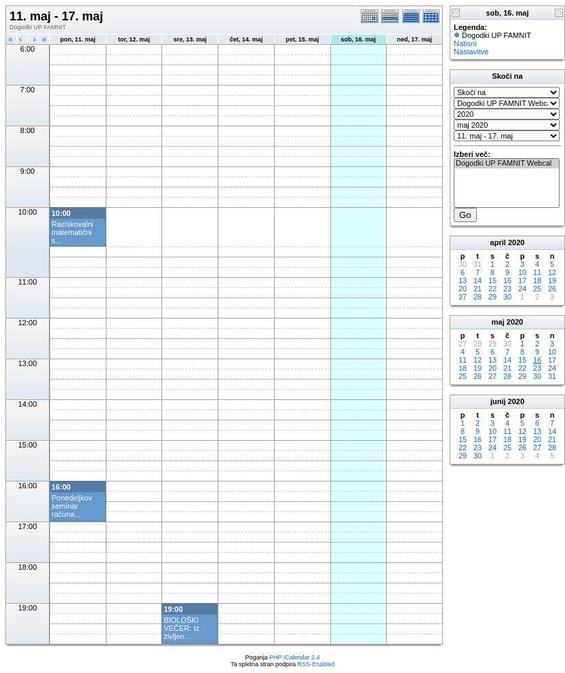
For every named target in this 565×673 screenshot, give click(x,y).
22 (492, 289)
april (498, 242)
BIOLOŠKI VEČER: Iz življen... (181, 628)
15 (492, 280)
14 (477, 280)
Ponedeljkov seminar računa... (72, 506)
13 (463, 280)
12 (552, 272)
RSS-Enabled (316, 664)
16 (507, 280)
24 (522, 289)
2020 (516, 242)
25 (537, 289)
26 (552, 289)
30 (507, 297)
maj (498, 322)
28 (477, 297)
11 (537, 272)
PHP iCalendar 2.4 (294, 657)
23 (507, 289)
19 (552, 280)
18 (537, 280)
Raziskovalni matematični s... (73, 232)
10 (522, 272)
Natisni (465, 43)
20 (463, 289)
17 (522, 280)
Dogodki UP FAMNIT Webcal (506, 163)
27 (463, 297)
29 (492, 297)
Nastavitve (471, 52)
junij (498, 401)
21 (477, 289)
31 (552, 376)
